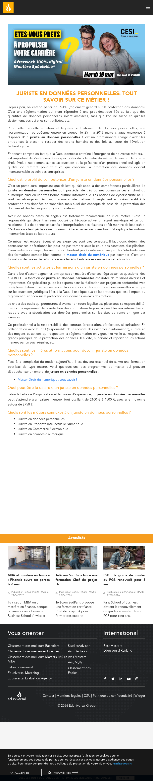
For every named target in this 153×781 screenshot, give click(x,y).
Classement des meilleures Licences (33, 710)
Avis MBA (75, 721)
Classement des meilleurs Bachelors (33, 704)
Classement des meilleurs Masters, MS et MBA (37, 718)
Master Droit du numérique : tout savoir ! (47, 379)
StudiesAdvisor (79, 704)
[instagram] (136, 738)
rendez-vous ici (122, 763)
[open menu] (148, 7)
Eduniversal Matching (23, 731)
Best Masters (112, 704)
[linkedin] (121, 738)
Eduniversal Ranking (117, 709)
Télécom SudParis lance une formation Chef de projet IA (76, 639)
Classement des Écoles (79, 729)
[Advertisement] (76, 467)
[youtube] (128, 738)
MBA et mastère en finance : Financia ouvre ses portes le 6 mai (29, 639)
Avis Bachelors (78, 710)
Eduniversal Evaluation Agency (30, 737)
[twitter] (113, 738)
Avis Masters (77, 715)
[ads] (76, 83)
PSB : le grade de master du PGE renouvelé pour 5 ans (124, 639)
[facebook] (105, 738)
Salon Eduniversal (20, 726)
